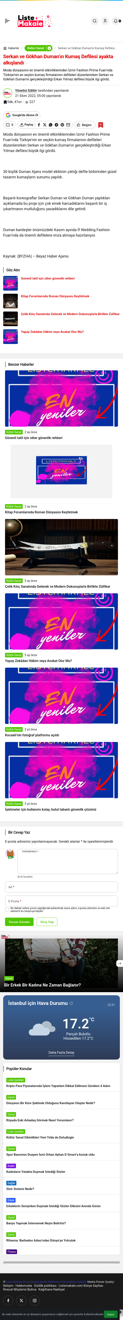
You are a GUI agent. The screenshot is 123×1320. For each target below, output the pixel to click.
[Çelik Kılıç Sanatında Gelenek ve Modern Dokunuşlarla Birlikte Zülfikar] (61, 319)
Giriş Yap (47, 922)
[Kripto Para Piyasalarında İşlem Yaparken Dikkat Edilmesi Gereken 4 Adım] (61, 1083)
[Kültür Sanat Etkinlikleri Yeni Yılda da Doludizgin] (61, 1134)
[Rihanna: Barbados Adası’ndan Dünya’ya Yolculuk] (61, 1237)
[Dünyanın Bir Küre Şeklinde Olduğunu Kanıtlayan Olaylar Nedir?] (61, 1100)
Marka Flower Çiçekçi (101, 1281)
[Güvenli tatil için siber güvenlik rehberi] (61, 283)
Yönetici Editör (26, 91)
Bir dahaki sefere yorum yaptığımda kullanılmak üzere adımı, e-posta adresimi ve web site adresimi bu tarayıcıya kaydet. (60, 910)
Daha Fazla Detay (62, 1053)
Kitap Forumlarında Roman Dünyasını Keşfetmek (41, 512)
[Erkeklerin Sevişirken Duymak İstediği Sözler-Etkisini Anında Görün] (61, 1203)
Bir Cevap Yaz (19, 832)
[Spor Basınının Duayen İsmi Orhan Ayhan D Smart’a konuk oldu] (61, 1151)
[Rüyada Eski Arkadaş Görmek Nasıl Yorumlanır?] (61, 1117)
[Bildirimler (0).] (115, 21)
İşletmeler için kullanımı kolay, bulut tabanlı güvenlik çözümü (50, 809)
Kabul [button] (110, 1314)
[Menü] (7, 21)
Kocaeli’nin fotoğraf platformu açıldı (32, 735)
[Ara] (94, 21)
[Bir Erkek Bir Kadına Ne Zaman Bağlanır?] (61, 963)
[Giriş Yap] (105, 21)
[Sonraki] (119, 963)
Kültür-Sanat (13, 432)
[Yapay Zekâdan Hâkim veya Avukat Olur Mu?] (61, 336)
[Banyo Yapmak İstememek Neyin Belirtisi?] (61, 1220)
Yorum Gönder (19, 922)
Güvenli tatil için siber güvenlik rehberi (33, 438)
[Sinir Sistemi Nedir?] (61, 1186)
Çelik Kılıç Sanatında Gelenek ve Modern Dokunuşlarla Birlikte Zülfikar (57, 587)
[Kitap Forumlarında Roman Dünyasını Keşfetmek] (61, 301)
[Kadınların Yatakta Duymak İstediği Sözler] (61, 1168)
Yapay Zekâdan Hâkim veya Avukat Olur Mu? (38, 661)
